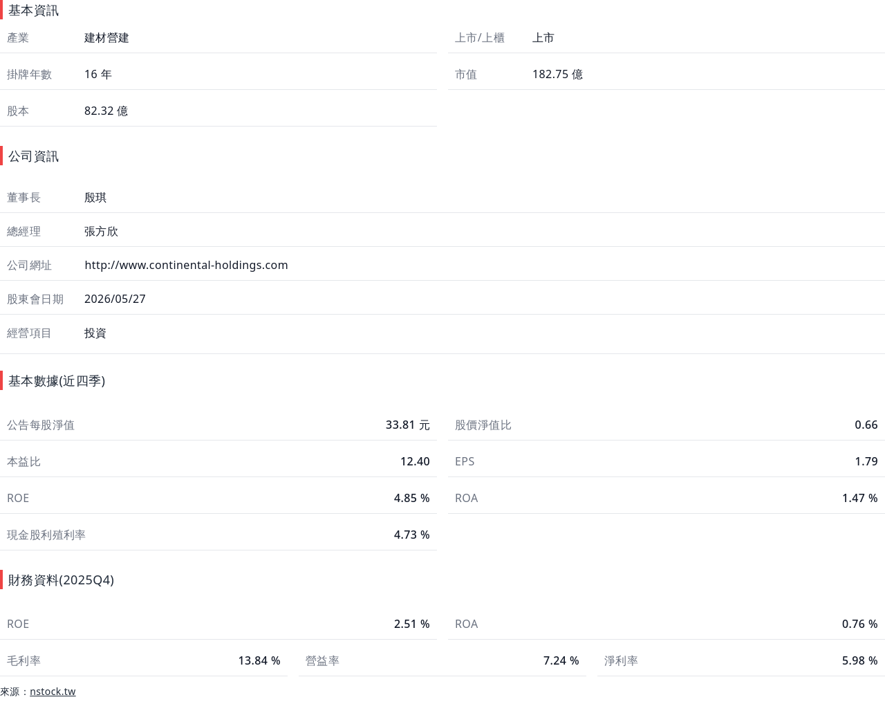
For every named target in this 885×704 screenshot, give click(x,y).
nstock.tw (53, 691)
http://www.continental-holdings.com (185, 264)
